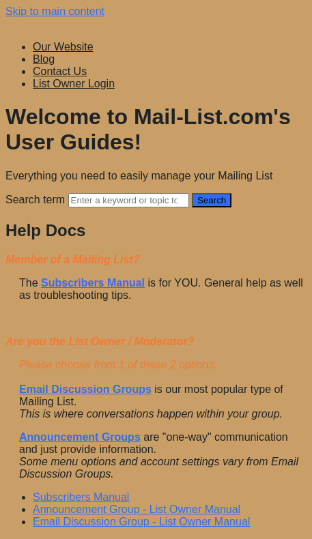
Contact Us (60, 71)
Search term (35, 199)
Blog (44, 59)
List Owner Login (74, 83)
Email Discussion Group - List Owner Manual (141, 521)
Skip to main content (54, 11)
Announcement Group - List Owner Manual (136, 509)
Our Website (63, 47)
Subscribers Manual (81, 497)
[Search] (128, 200)
